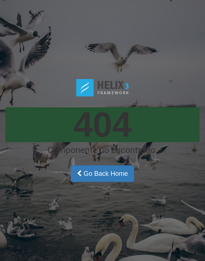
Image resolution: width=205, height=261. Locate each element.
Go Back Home (102, 173)
